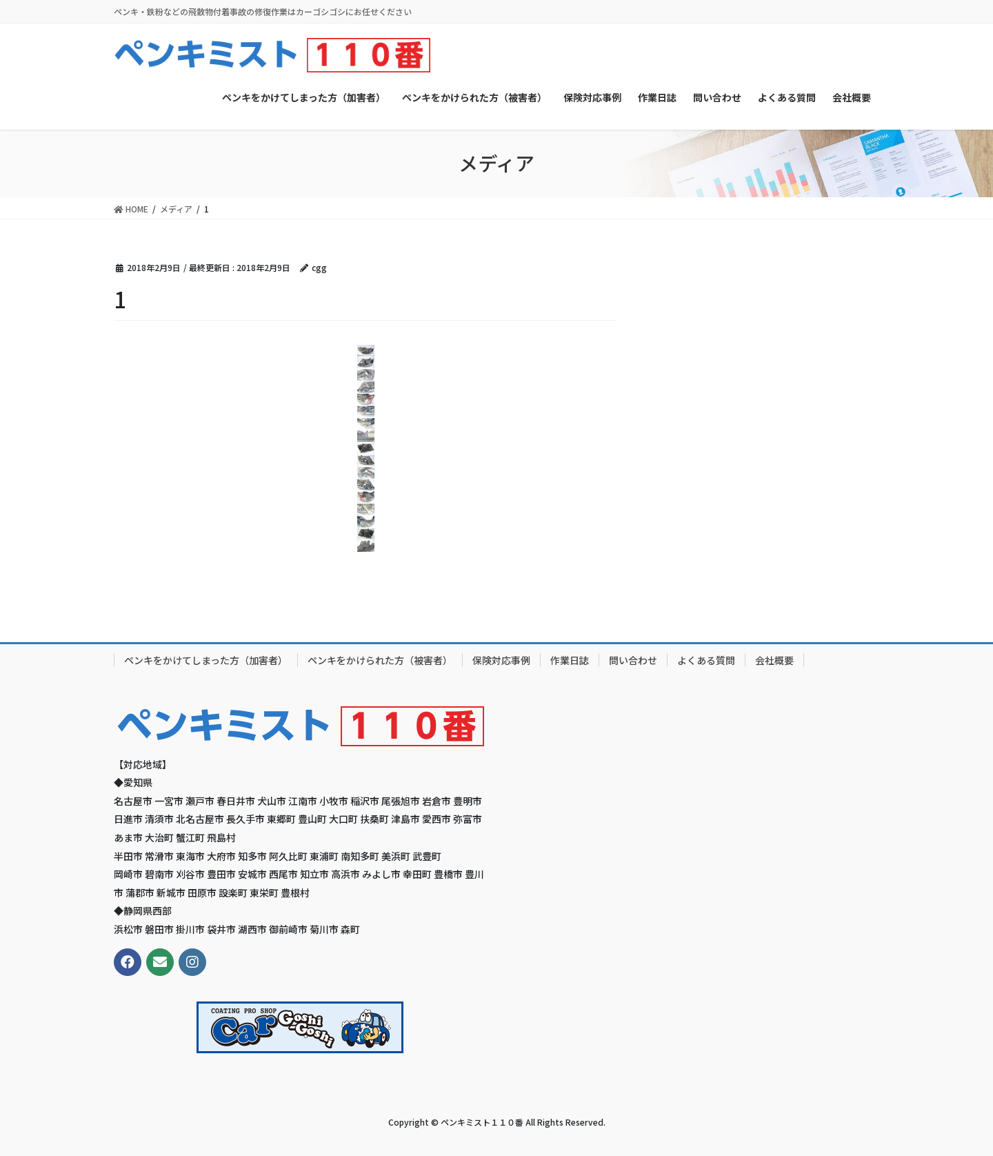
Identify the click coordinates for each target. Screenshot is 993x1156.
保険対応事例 (501, 660)
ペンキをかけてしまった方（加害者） (206, 660)
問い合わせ (633, 660)
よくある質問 (706, 660)
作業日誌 (569, 660)
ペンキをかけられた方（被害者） (380, 660)
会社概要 (774, 660)
